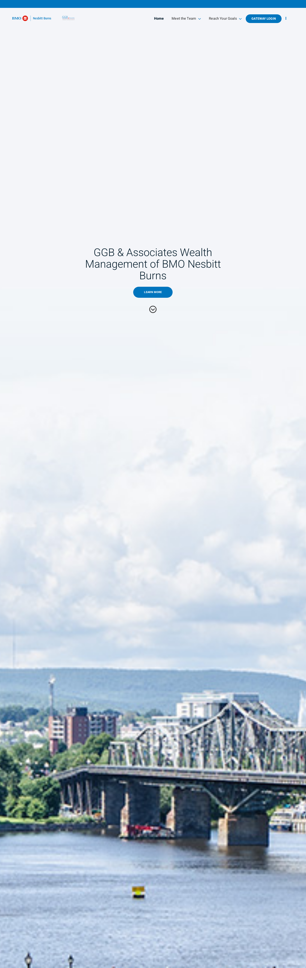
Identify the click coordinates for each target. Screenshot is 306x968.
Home (159, 18)
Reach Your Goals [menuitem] (225, 18)
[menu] (286, 18)
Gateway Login (263, 18)
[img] (153, 484)
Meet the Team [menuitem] (186, 18)
